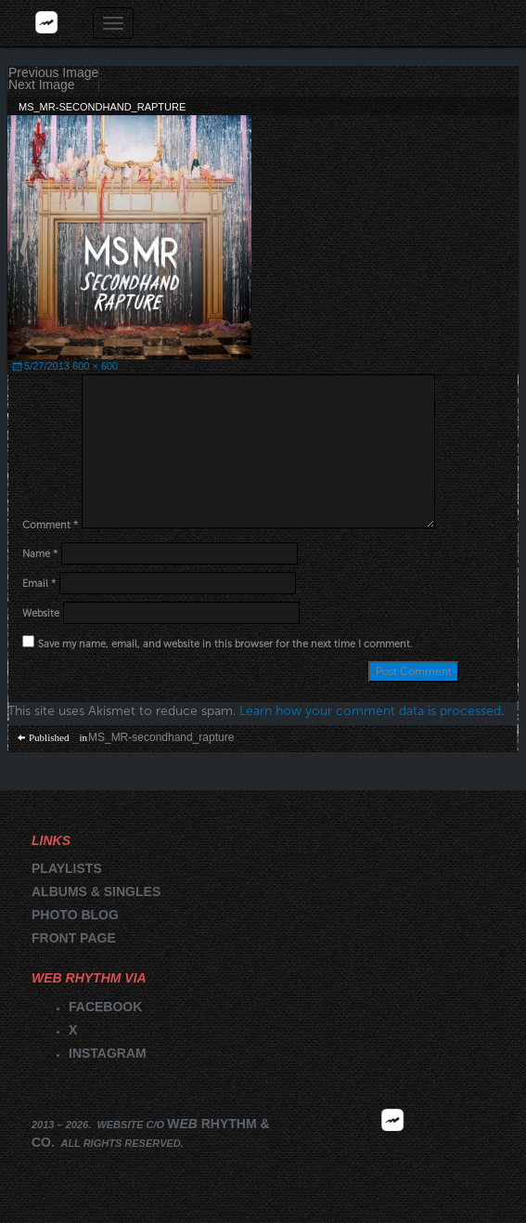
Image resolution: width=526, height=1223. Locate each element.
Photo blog (75, 914)
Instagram (108, 1053)
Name (40, 554)
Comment (50, 525)
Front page (74, 937)
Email (39, 584)
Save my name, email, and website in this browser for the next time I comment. (225, 644)
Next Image (41, 85)
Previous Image (53, 73)
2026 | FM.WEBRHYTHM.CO (392, 1147)
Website (40, 613)
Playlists (67, 868)
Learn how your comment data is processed (370, 711)
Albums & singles (96, 891)
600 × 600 (95, 365)
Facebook (105, 1006)
